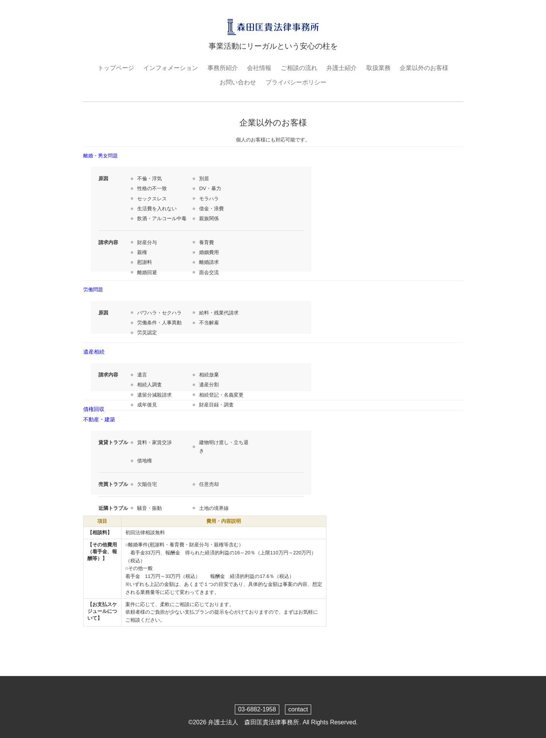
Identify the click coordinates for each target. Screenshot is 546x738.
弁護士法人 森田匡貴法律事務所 (253, 722)
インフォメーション (170, 68)
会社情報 (259, 68)
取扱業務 (378, 68)
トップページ (116, 68)
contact (298, 709)
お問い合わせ (238, 82)
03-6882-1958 (257, 709)
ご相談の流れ (299, 68)
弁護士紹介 (341, 68)
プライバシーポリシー (296, 82)
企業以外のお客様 (424, 68)
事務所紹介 (222, 68)
